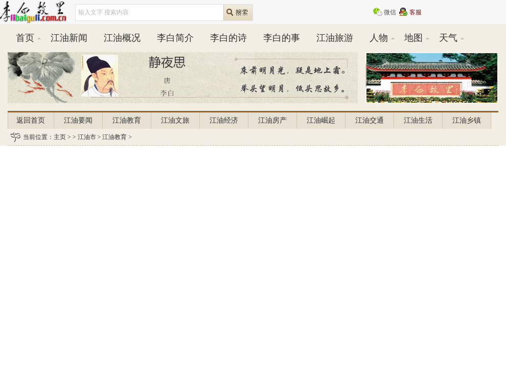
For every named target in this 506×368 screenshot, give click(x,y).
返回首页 (30, 120)
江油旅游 (334, 38)
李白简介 (175, 38)
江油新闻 (69, 38)
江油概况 (122, 38)
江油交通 (369, 120)
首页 (25, 38)
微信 (390, 12)
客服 (415, 12)
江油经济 (224, 120)
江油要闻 (78, 120)
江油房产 (272, 120)
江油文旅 (175, 120)
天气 (448, 38)
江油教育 (126, 120)
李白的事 (281, 38)
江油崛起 (321, 120)
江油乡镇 (466, 120)
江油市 (87, 137)
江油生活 (418, 120)
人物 (379, 38)
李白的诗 (228, 38)
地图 (413, 38)
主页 (60, 137)
